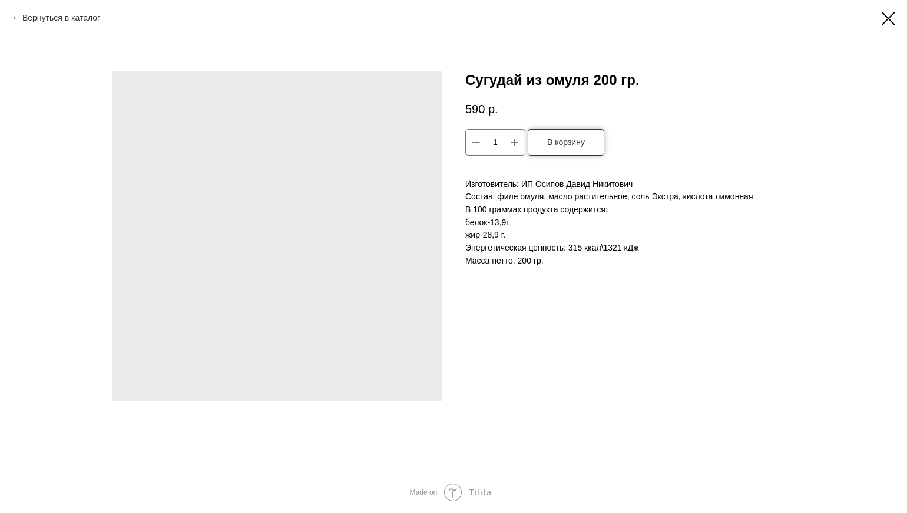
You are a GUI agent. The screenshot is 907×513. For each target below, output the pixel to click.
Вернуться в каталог (61, 17)
